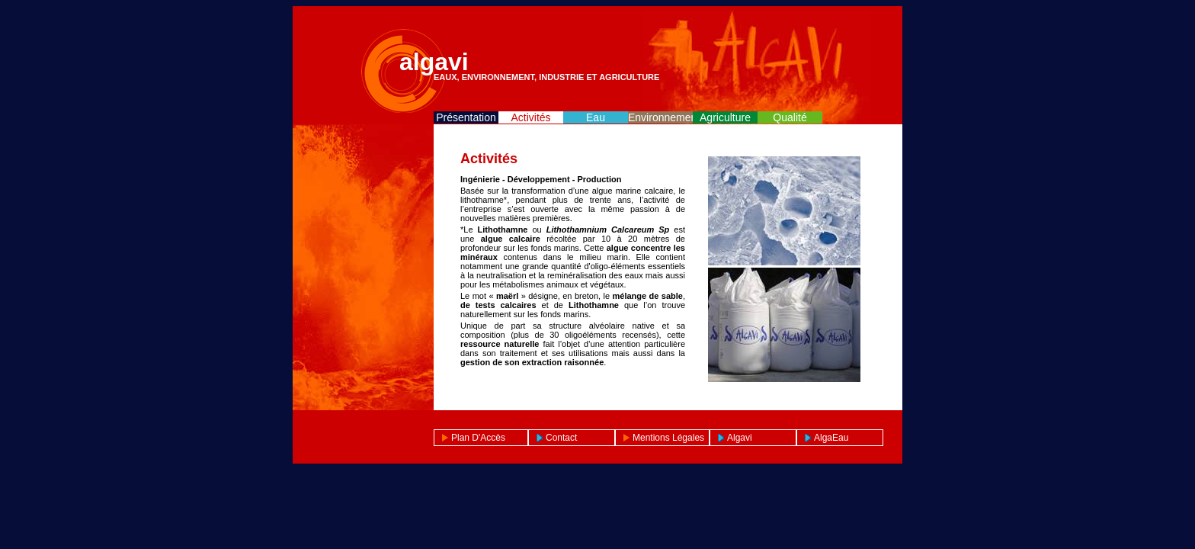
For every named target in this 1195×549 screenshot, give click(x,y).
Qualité (789, 117)
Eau (595, 117)
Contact (561, 437)
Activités (530, 117)
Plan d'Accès (478, 437)
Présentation (466, 117)
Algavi (739, 437)
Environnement (660, 117)
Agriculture (725, 117)
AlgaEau (831, 437)
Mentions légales (668, 437)
